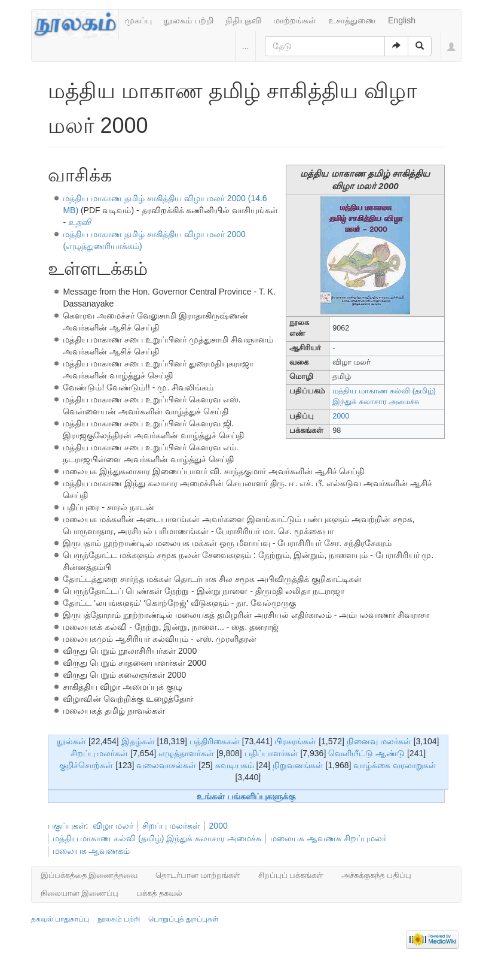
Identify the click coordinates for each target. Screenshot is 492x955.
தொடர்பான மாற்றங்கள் (197, 875)
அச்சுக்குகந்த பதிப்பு (376, 875)
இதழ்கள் (138, 741)
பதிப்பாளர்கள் (271, 753)
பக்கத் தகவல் (159, 893)
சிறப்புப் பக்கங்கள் (291, 875)
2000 (340, 416)
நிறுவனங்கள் (298, 765)
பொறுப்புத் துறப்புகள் (183, 919)
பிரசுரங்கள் (295, 741)
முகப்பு (138, 20)
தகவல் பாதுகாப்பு (60, 919)
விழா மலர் (113, 825)
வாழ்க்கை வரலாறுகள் (394, 765)
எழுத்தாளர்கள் (186, 753)
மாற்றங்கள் (294, 20)
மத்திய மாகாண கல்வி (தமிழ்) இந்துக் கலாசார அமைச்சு (157, 838)
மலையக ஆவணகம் (91, 851)
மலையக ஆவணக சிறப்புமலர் (328, 838)
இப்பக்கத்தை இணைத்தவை (89, 875)
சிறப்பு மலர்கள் (100, 753)
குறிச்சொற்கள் (86, 765)
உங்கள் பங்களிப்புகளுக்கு (246, 796)
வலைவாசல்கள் (166, 765)
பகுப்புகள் (67, 825)
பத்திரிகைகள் (215, 741)
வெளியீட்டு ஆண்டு (366, 753)
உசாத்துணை (352, 20)
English (401, 20)
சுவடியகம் (234, 765)
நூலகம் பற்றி (188, 20)
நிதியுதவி (243, 20)
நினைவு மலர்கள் (379, 741)
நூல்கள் (71, 741)
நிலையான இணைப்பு (80, 893)
